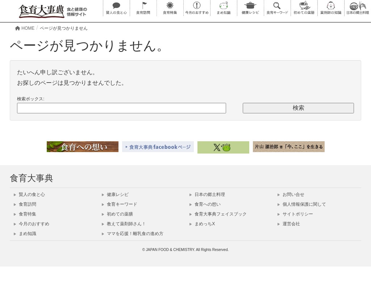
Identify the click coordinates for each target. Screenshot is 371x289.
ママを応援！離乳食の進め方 (132, 233)
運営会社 (289, 223)
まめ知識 (25, 233)
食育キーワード (119, 204)
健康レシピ (115, 194)
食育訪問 (25, 204)
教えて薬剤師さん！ (124, 223)
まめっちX (202, 223)
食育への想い (205, 204)
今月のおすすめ (31, 223)
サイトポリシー (295, 214)
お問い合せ (291, 194)
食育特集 (25, 214)
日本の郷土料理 (207, 194)
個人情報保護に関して (302, 204)
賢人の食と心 (29, 194)
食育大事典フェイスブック (218, 214)
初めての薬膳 (117, 214)
